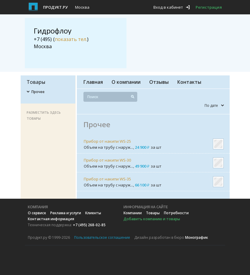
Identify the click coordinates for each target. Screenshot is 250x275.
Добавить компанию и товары (152, 218)
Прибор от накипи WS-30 (107, 160)
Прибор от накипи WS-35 (107, 179)
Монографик (196, 237)
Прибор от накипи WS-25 (107, 141)
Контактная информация (51, 218)
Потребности (176, 212)
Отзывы (159, 82)
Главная (93, 82)
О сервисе (37, 212)
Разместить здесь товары (44, 115)
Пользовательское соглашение (102, 237)
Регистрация (209, 7)
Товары (153, 212)
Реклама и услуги (65, 212)
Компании (133, 212)
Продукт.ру (55, 7)
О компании (126, 82)
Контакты (189, 82)
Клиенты (93, 212)
